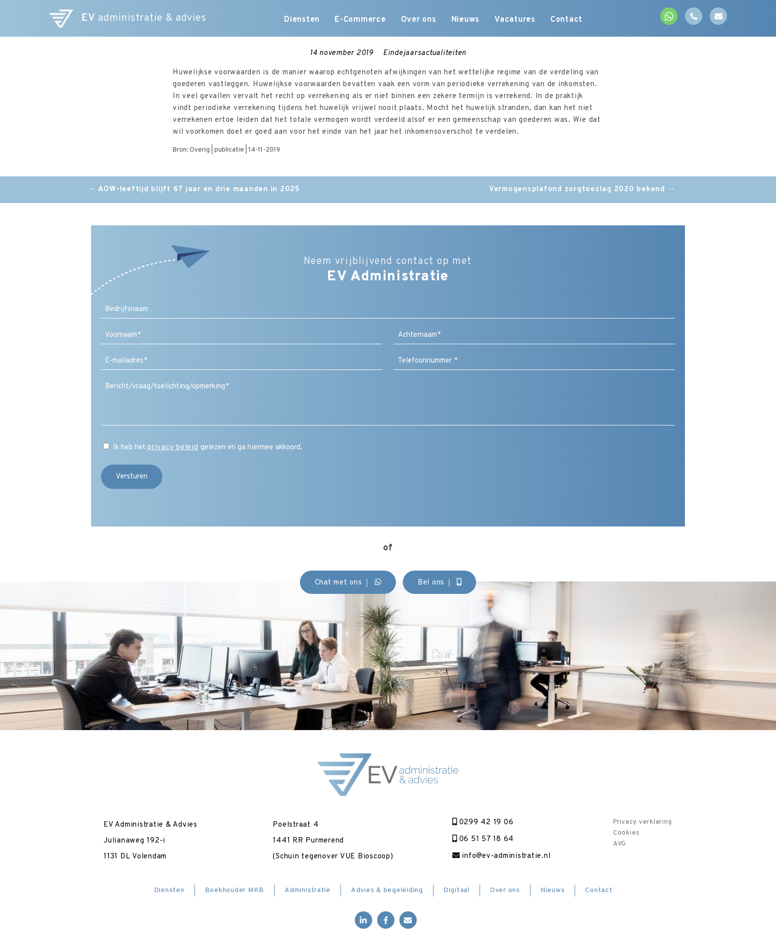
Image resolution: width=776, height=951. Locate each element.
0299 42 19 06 (483, 822)
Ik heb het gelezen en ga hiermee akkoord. (207, 447)
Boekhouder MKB (235, 890)
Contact (566, 20)
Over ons (418, 20)
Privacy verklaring (642, 822)
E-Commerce (360, 20)
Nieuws (465, 20)
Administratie (308, 890)
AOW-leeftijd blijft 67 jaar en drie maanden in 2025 (194, 189)
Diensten (302, 20)
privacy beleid (172, 447)
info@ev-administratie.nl (501, 856)
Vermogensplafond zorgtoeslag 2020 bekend (582, 189)
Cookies (626, 833)
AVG (619, 844)
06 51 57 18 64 (483, 839)
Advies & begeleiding (387, 890)
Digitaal (456, 890)
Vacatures (514, 20)
